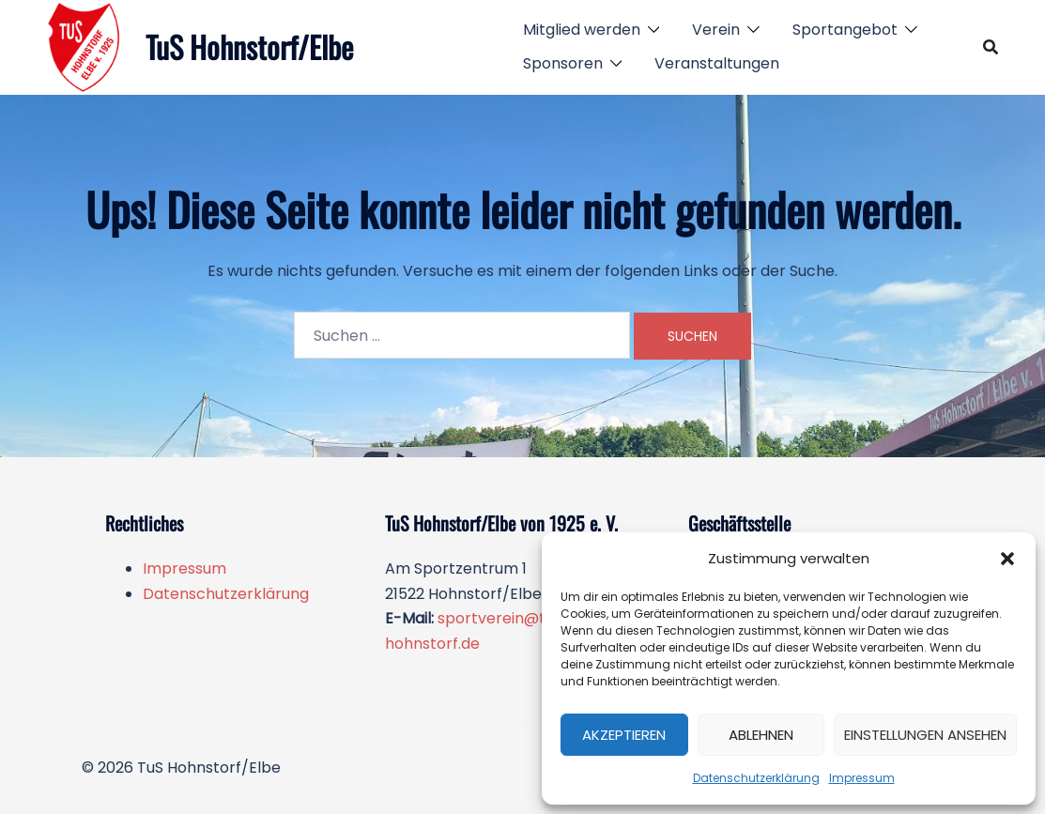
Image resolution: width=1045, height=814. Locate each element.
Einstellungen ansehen (925, 735)
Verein (716, 29)
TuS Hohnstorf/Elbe (249, 46)
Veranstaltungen (716, 63)
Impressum (862, 778)
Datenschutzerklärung (756, 778)
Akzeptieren (624, 735)
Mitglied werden (581, 29)
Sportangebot (845, 29)
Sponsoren (563, 63)
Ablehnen (761, 735)
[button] (1007, 558)
